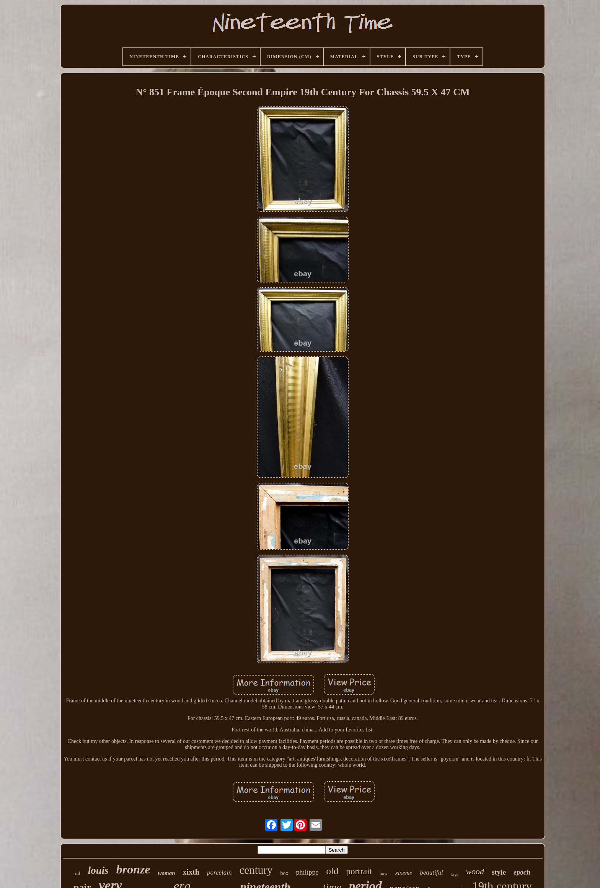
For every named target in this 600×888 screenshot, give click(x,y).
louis (98, 870)
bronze (133, 869)
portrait (359, 871)
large (454, 874)
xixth (191, 872)
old (332, 871)
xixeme (403, 873)
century (255, 870)
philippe (307, 872)
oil (77, 873)
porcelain (219, 872)
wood (475, 871)
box (284, 873)
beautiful (431, 872)
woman (166, 873)
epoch (522, 872)
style (499, 872)
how (384, 873)
